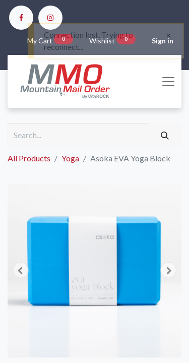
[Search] (164, 135)
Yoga (70, 158)
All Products (29, 158)
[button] (21, 270)
